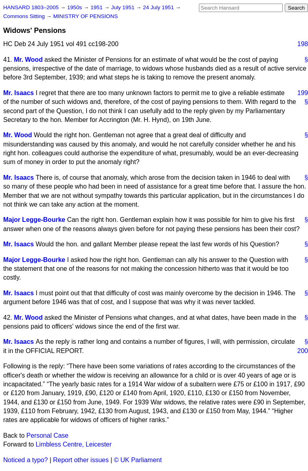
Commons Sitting (24, 16)
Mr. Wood (28, 59)
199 (302, 92)
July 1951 (123, 7)
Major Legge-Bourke (34, 219)
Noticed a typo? (25, 460)
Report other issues (81, 460)
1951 (97, 7)
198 (302, 44)
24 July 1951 (159, 7)
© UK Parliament (138, 460)
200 (302, 350)
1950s (75, 7)
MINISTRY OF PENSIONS (85, 16)
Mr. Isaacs (18, 92)
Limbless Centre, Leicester (73, 444)
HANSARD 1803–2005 (31, 7)
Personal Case (47, 435)
